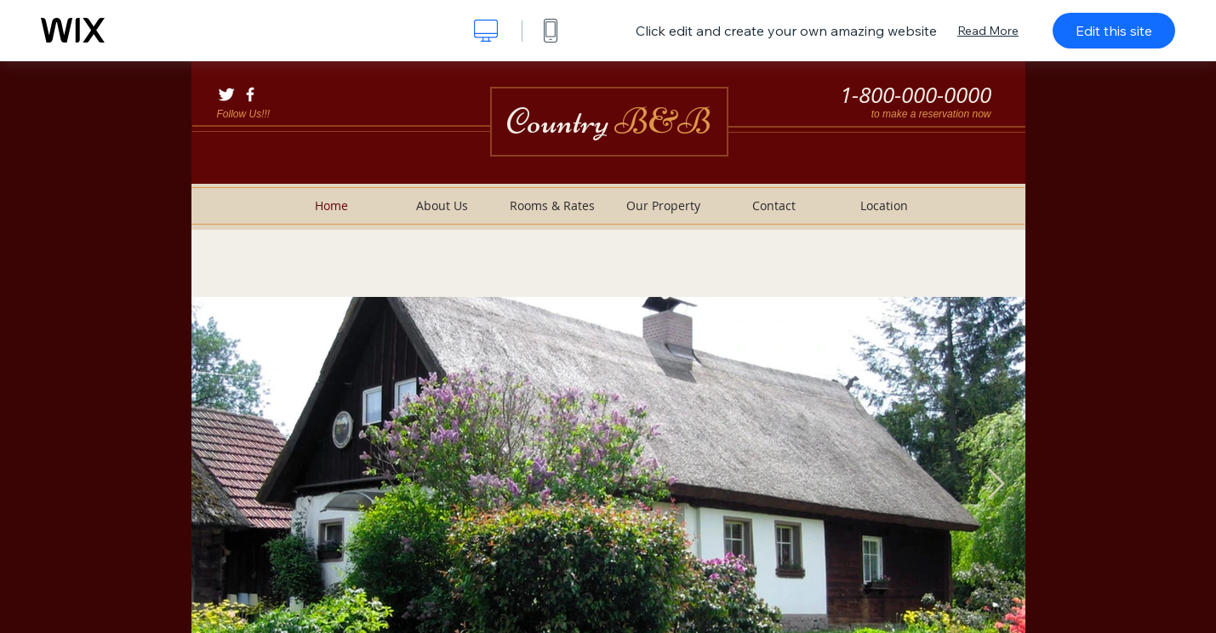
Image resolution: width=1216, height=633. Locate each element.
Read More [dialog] (988, 30)
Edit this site (1114, 30)
